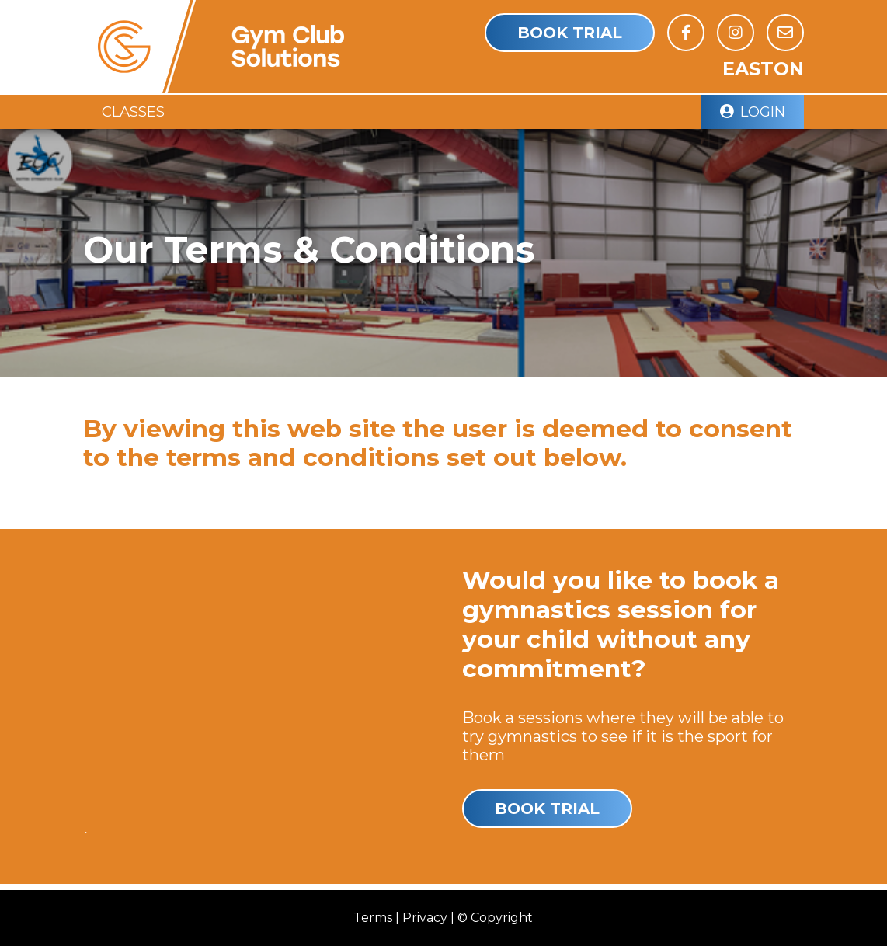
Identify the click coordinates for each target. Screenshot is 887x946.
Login (752, 111)
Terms (372, 917)
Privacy (424, 917)
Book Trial (569, 32)
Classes (133, 111)
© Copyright (495, 917)
